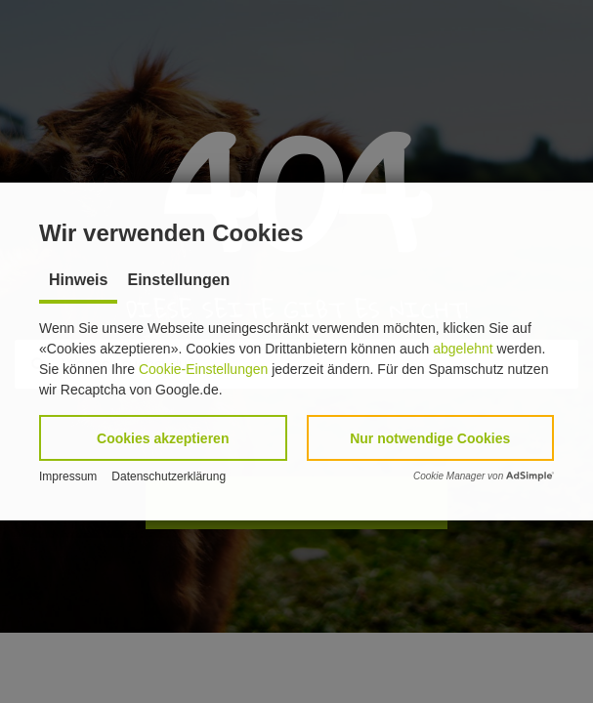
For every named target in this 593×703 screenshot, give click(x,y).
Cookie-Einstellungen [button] (203, 369)
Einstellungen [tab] (178, 279)
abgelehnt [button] (463, 348)
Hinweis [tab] (78, 279)
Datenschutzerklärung (168, 476)
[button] (163, 438)
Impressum (68, 476)
